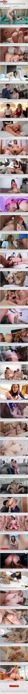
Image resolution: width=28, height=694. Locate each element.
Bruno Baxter (10, 176)
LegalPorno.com (5, 325)
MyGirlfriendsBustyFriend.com (7, 682)
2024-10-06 (1, 176)
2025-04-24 (1, 551)
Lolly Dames (15, 44)
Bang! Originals (5, 269)
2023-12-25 (1, 232)
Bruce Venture (14, 344)
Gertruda (7, 176)
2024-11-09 (1, 626)
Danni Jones (9, 119)
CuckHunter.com (6, 63)
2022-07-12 (1, 682)
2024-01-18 (1, 119)
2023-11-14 (1, 532)
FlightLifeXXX (5, 288)
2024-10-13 (1, 344)
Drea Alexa (8, 288)
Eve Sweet (9, 551)
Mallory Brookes (9, 476)
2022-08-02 (1, 438)
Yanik (8, 532)
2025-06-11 (1, 213)
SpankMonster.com (6, 401)
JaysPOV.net (5, 457)
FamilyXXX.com (5, 438)
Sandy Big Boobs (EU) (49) (9, 663)
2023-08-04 (1, 269)
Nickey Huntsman (10, 232)
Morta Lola (9, 325)
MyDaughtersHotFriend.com (7, 100)
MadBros (5, 213)
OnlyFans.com (5, 551)
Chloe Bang (11, 44)
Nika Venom (9, 63)
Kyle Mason (16, 100)
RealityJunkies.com (6, 495)
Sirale (12, 382)
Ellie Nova (10, 401)
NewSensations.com (4, 44)
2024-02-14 (1, 401)
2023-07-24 (1, 663)
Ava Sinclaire (12, 100)
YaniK (10, 532)
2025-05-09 (1, 495)
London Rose (9, 438)
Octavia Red (10, 495)
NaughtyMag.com (4, 476)
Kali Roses (12, 682)
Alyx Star (9, 44)
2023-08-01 (1, 288)
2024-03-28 (1, 100)
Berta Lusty (9, 626)
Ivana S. (10, 382)
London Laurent (19, 44)
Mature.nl (5, 176)
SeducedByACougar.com (7, 344)
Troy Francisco (12, 551)
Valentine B (7, 213)
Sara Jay (11, 344)
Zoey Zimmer (8, 457)
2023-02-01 (1, 325)
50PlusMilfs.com (5, 119)
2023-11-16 (1, 607)
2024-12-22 (1, 382)
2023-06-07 (1, 457)
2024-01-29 (1, 63)
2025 (0, 476)
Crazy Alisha (9, 607)
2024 (0, 44)
